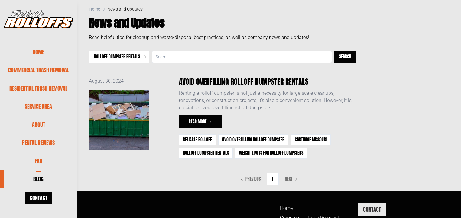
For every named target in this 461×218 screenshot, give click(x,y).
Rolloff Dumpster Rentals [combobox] (120, 57)
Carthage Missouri (311, 140)
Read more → (200, 121)
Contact (38, 198)
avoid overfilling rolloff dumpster (253, 140)
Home (94, 9)
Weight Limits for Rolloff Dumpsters (271, 153)
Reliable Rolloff (197, 140)
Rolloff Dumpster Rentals (206, 153)
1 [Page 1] (272, 179)
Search (345, 57)
